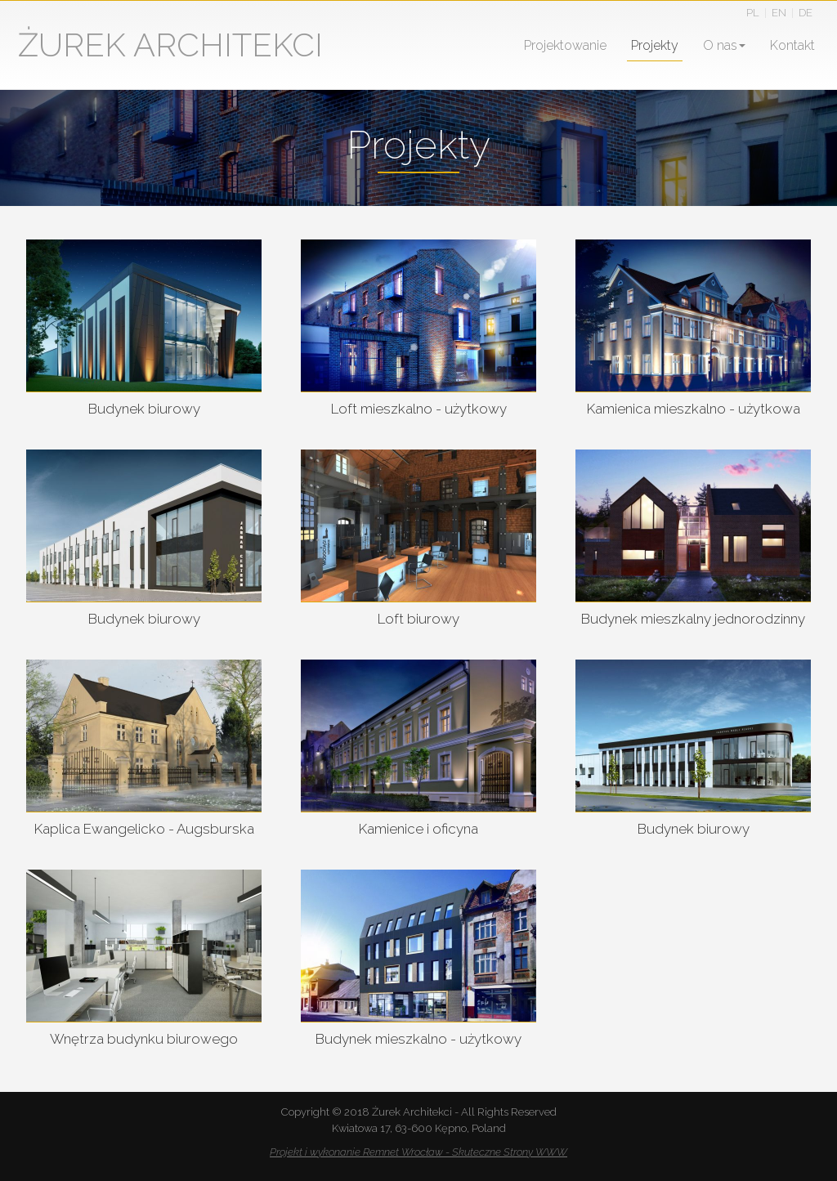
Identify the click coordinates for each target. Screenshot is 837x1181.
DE (805, 13)
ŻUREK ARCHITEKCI (170, 44)
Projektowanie (565, 45)
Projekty (654, 45)
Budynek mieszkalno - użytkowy (418, 1039)
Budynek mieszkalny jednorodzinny (693, 619)
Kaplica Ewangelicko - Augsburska (144, 829)
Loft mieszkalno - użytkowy (419, 408)
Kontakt (792, 45)
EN (779, 13)
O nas (724, 45)
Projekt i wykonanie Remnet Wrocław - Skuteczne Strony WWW (418, 1152)
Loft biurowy (418, 619)
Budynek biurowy (144, 408)
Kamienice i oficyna (418, 829)
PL (752, 13)
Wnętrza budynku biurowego (144, 1039)
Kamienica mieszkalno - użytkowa (693, 408)
